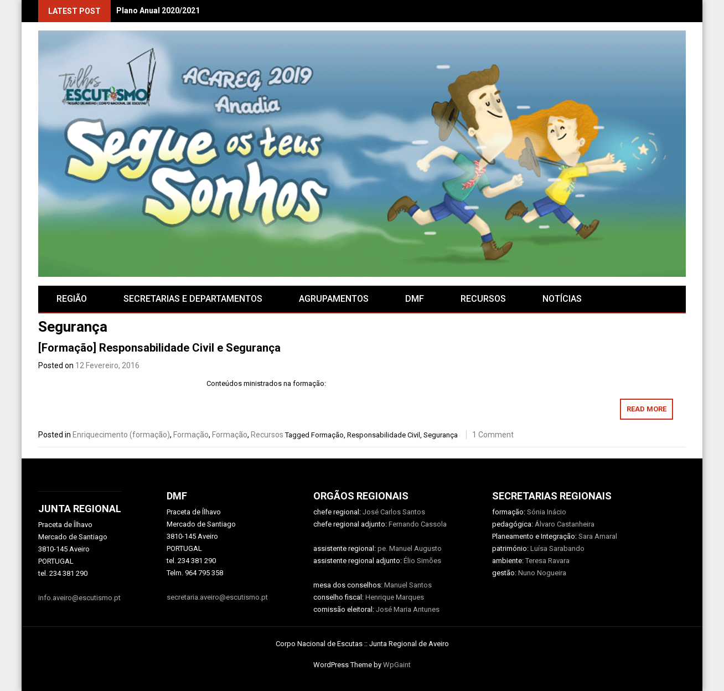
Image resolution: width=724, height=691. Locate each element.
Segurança (440, 435)
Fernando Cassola (418, 524)
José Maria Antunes (407, 609)
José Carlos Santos (394, 512)
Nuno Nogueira (542, 573)
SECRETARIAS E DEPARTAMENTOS (192, 298)
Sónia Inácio (546, 512)
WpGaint (397, 665)
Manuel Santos (408, 585)
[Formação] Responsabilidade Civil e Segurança (159, 347)
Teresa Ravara (547, 560)
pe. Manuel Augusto (409, 548)
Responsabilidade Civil (383, 435)
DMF (414, 298)
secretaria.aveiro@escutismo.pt (217, 597)
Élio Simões (422, 560)
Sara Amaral (597, 536)
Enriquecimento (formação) (121, 434)
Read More (646, 409)
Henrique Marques (394, 597)
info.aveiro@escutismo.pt (79, 598)
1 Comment (493, 434)
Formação (191, 434)
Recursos (267, 434)
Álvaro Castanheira (564, 524)
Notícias (562, 298)
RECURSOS (483, 298)
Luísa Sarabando (557, 548)
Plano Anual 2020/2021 (158, 10)
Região (71, 298)
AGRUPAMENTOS (334, 298)
